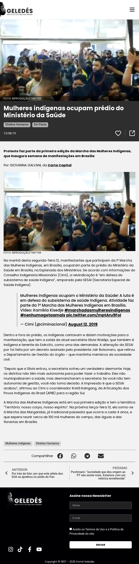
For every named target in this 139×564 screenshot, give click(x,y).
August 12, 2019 (83, 324)
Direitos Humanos (17, 124)
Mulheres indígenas (18, 443)
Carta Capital (59, 165)
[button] (60, 456)
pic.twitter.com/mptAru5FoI (93, 314)
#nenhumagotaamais (42, 314)
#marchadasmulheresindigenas (97, 310)
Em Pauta (40, 124)
